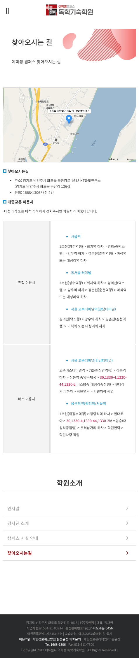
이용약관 (25, 639)
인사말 (13, 508)
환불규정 (62, 639)
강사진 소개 (18, 523)
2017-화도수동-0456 (99, 628)
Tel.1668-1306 (55, 644)
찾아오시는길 (19, 553)
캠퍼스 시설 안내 (22, 538)
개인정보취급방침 (44, 639)
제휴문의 (75, 639)
